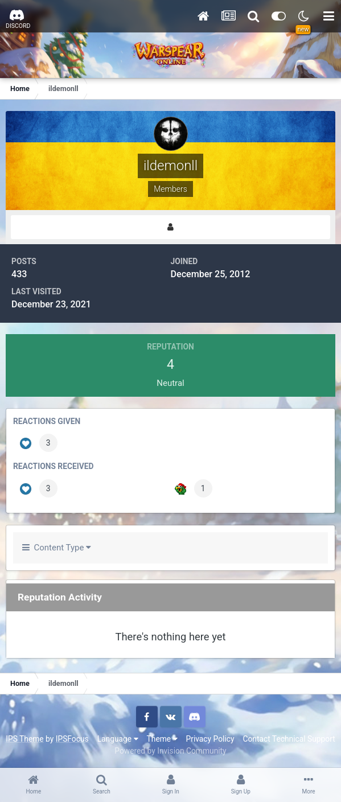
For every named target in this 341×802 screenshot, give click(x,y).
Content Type (56, 547)
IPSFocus (72, 738)
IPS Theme (24, 738)
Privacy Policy (210, 738)
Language (117, 738)
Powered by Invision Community (170, 750)
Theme (162, 738)
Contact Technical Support (289, 738)
